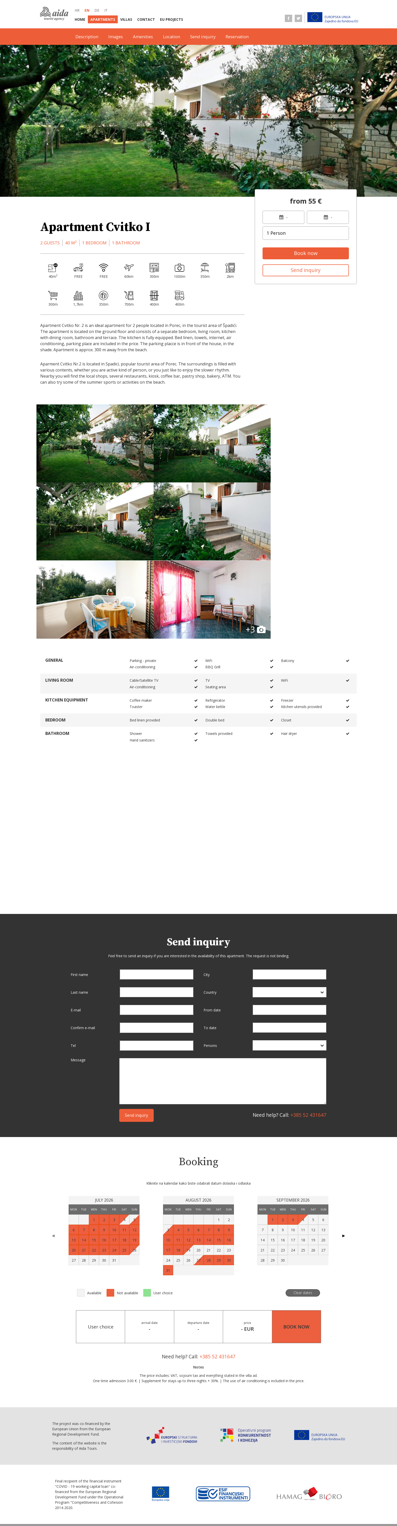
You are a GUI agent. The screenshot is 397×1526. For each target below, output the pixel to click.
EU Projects (171, 19)
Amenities (143, 37)
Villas (126, 19)
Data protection (296, 1500)
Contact (146, 19)
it (106, 10)
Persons (210, 953)
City (207, 883)
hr (77, 10)
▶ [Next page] (343, 1144)
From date (212, 918)
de (96, 10)
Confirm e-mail (83, 936)
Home (80, 19)
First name (79, 883)
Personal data (118, 1510)
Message (78, 968)
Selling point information (171, 1500)
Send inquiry (202, 37)
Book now (305, 253)
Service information (223, 1500)
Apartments (102, 19)
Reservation (237, 37)
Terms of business (122, 1500)
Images (115, 37)
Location (171, 37)
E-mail (76, 918)
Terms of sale (261, 1500)
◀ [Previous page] (53, 1144)
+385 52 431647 (308, 1023)
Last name (79, 900)
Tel (73, 953)
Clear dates (302, 1201)
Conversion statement (160, 1510)
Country (210, 900)
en (87, 10)
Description (86, 37)
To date (210, 936)
